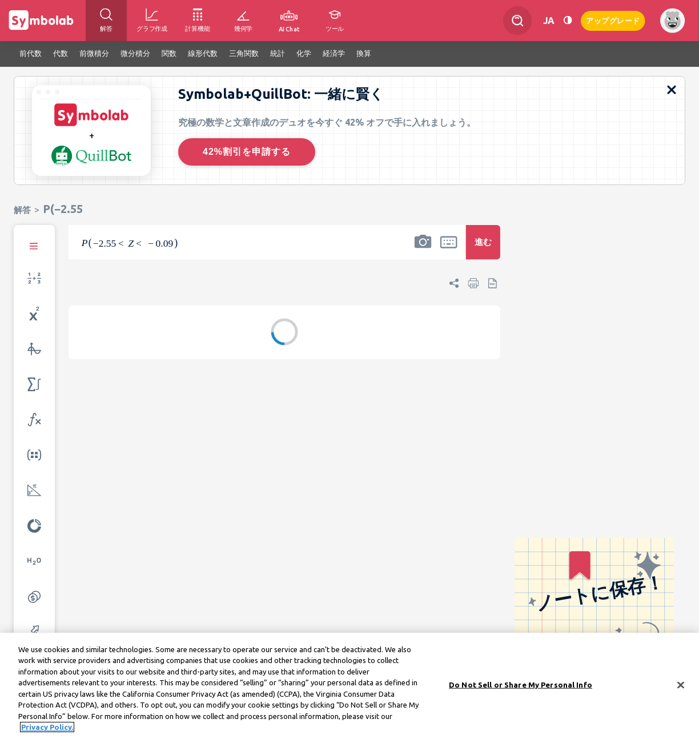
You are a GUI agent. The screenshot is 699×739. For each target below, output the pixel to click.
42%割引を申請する (247, 151)
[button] (422, 249)
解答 (22, 210)
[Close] (680, 685)
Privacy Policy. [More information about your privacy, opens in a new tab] (47, 728)
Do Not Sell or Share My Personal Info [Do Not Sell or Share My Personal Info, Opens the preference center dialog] (520, 685)
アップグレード (613, 19)
